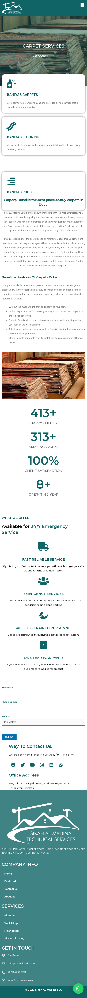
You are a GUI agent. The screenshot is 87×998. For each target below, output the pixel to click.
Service (43, 720)
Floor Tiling (11, 930)
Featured (10, 881)
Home (8, 873)
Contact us (11, 889)
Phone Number (43, 705)
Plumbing (10, 915)
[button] (43, 55)
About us (9, 896)
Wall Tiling (11, 923)
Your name (43, 691)
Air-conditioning (14, 938)
